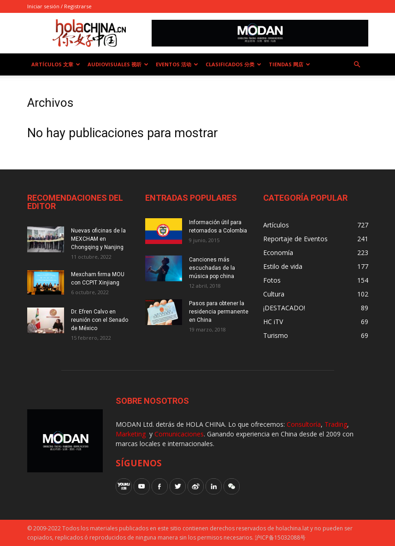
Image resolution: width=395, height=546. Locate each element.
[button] (357, 64)
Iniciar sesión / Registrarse (59, 6)
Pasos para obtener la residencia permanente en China (218, 311)
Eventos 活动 (177, 64)
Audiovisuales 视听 (118, 64)
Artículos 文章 (55, 64)
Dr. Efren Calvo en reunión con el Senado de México (99, 319)
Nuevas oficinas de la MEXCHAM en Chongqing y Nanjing (98, 238)
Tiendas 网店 (289, 64)
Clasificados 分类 (233, 64)
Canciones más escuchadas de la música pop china (212, 267)
